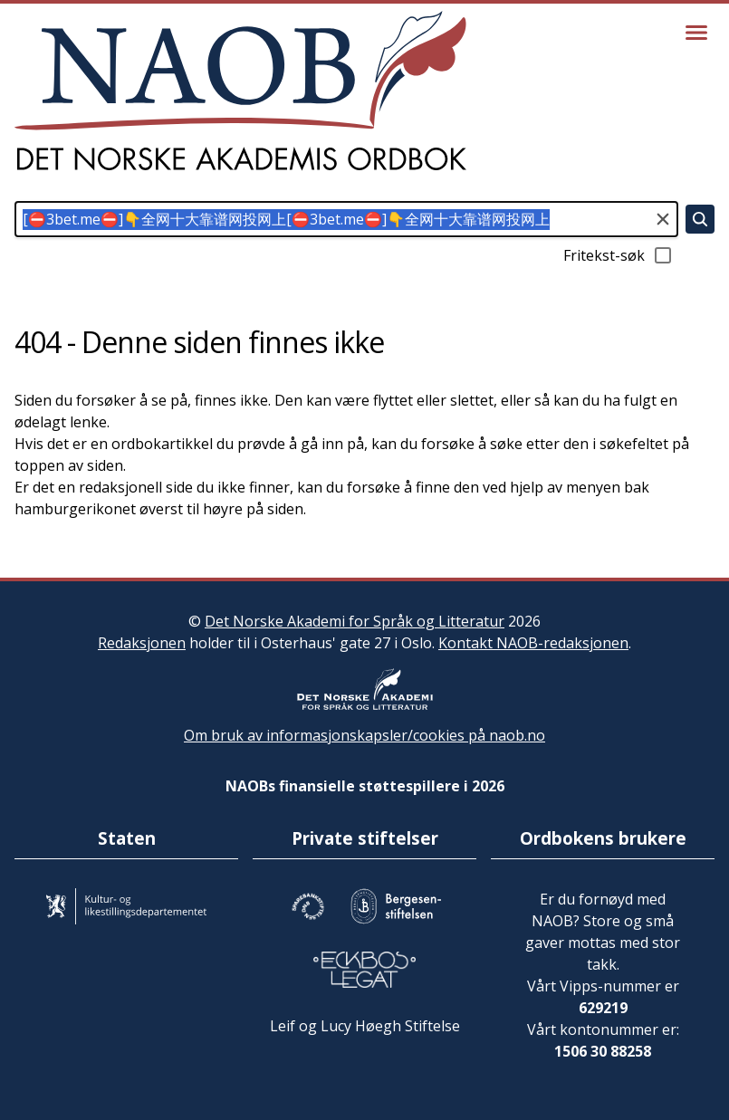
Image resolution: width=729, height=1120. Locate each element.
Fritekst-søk (618, 255)
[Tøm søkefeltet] (662, 219)
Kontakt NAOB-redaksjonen (533, 643)
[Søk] (700, 219)
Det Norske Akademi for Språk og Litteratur (354, 621)
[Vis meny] (696, 32)
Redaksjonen (142, 643)
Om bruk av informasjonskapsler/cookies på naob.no (364, 735)
